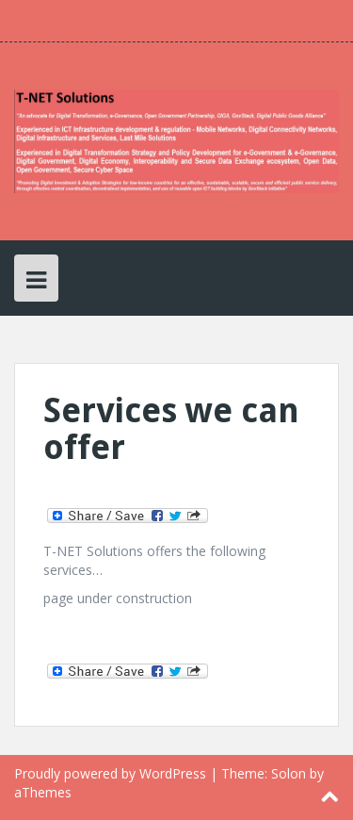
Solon (288, 773)
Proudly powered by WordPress (110, 773)
